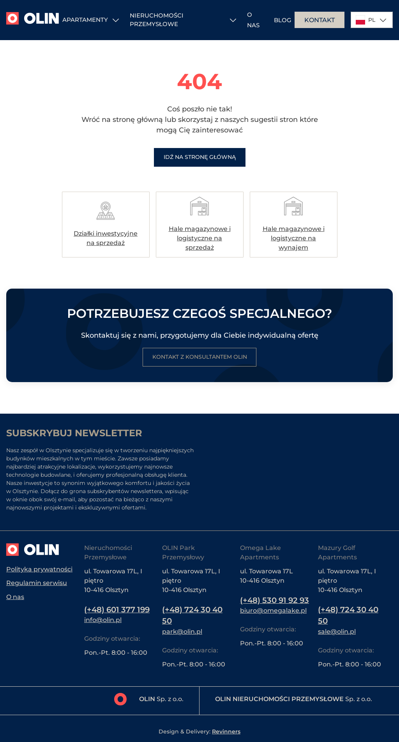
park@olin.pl (182, 631)
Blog (282, 20)
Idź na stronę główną (200, 157)
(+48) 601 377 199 (118, 609)
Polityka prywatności (39, 569)
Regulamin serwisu (36, 583)
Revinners (226, 731)
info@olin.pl (103, 620)
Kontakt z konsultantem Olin (199, 357)
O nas (15, 597)
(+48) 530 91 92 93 (270, 606)
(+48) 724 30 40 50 (193, 615)
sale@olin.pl (337, 631)
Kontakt (319, 20)
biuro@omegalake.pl (273, 622)
